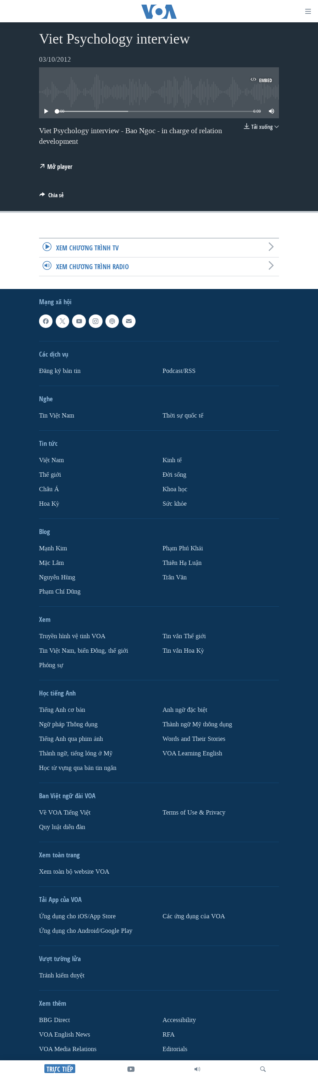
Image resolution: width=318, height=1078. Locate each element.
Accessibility (179, 1020)
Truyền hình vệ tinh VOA (72, 636)
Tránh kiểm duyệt (61, 975)
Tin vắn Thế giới (184, 636)
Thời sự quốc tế (183, 416)
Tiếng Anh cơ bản (62, 710)
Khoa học (175, 489)
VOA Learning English (192, 753)
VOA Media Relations (68, 1049)
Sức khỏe (175, 504)
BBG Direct (54, 1020)
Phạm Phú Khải (183, 548)
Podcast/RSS (179, 371)
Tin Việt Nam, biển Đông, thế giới (83, 651)
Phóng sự (51, 665)
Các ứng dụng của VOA (194, 916)
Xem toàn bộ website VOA (74, 872)
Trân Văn (175, 577)
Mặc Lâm (51, 563)
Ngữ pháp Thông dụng (68, 724)
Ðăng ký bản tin (60, 371)
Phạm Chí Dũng (60, 592)
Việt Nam (51, 460)
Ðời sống (174, 475)
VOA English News (64, 1035)
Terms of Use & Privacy (194, 812)
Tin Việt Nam (56, 416)
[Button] (51, 197)
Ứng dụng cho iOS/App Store (77, 916)
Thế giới (50, 475)
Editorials (175, 1049)
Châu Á (49, 489)
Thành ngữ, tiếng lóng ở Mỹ (76, 753)
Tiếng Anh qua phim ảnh (71, 739)
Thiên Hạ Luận (182, 563)
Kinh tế (172, 460)
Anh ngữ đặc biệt (185, 710)
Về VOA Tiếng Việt (65, 812)
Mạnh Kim (53, 548)
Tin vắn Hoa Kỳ (183, 651)
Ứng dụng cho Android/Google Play (85, 931)
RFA (169, 1035)
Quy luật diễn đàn (62, 827)
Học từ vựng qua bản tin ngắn (77, 768)
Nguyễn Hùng (57, 577)
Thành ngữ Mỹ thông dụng (197, 724)
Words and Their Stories (194, 739)
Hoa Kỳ (49, 504)
